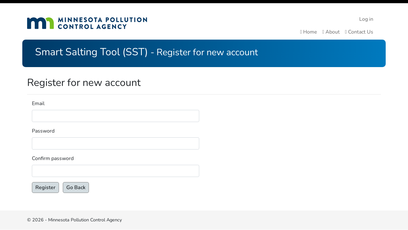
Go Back (75, 187)
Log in (366, 19)
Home (308, 31)
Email (38, 103)
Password (43, 130)
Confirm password (53, 158)
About (331, 31)
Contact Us (359, 31)
